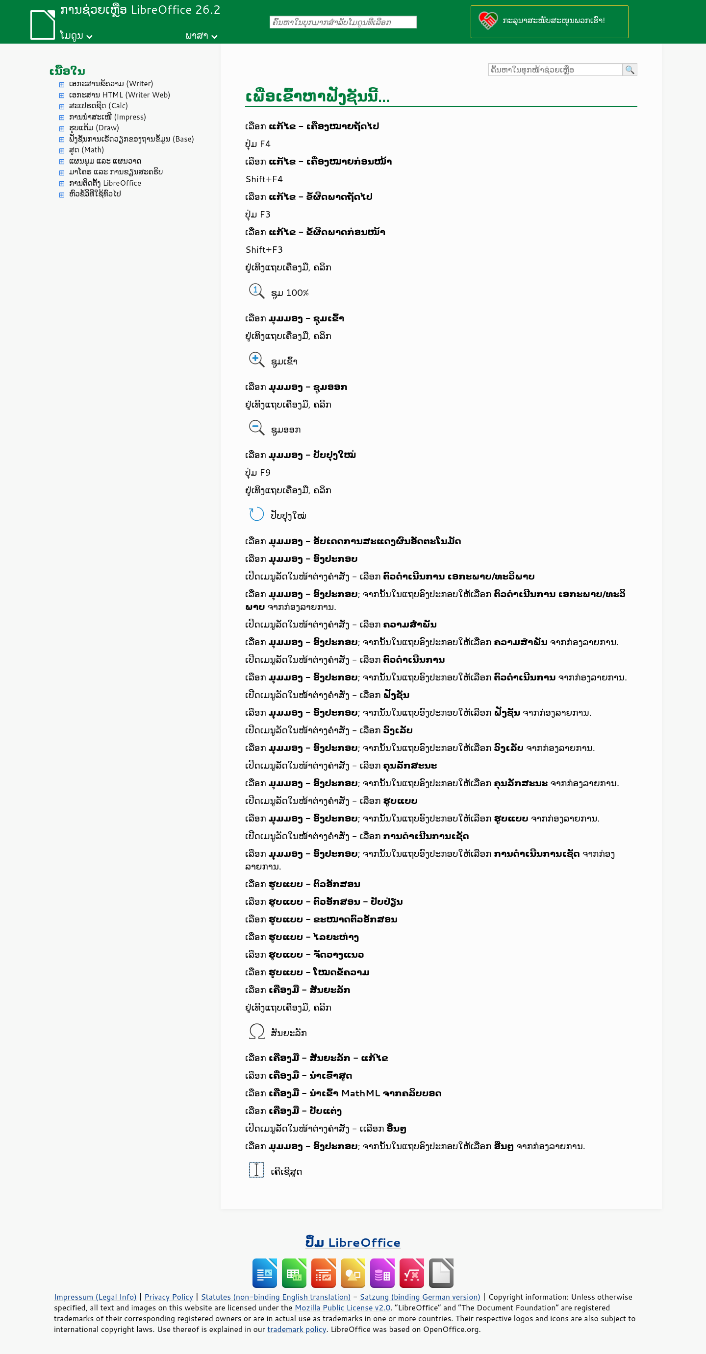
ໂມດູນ (71, 35)
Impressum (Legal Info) (95, 1296)
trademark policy (296, 1329)
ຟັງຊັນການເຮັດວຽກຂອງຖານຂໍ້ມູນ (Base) (131, 139)
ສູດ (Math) (86, 150)
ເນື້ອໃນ (67, 70)
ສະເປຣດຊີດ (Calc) (98, 105)
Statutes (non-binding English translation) (276, 1296)
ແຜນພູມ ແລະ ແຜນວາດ (105, 161)
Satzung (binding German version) (420, 1296)
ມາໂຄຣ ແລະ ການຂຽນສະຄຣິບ (116, 172)
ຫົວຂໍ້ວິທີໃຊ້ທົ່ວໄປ (95, 194)
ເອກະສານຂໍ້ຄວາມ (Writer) (111, 83)
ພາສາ (196, 35)
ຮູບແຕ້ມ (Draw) (94, 127)
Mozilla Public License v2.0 (343, 1307)
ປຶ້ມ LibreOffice (353, 1242)
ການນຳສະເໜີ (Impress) (108, 117)
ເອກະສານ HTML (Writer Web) (120, 95)
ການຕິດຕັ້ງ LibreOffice (105, 183)
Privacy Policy (168, 1296)
